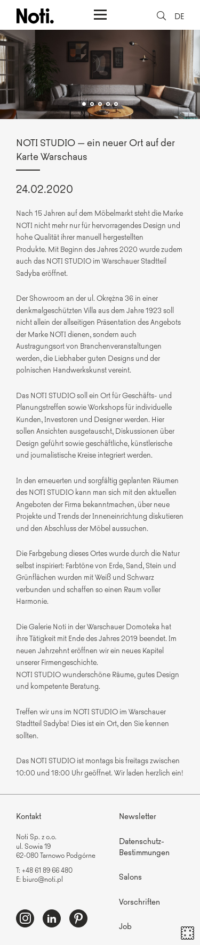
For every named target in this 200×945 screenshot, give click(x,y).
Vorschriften (139, 901)
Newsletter (137, 816)
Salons (130, 876)
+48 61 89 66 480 (47, 869)
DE (179, 16)
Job (125, 926)
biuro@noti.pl (42, 878)
